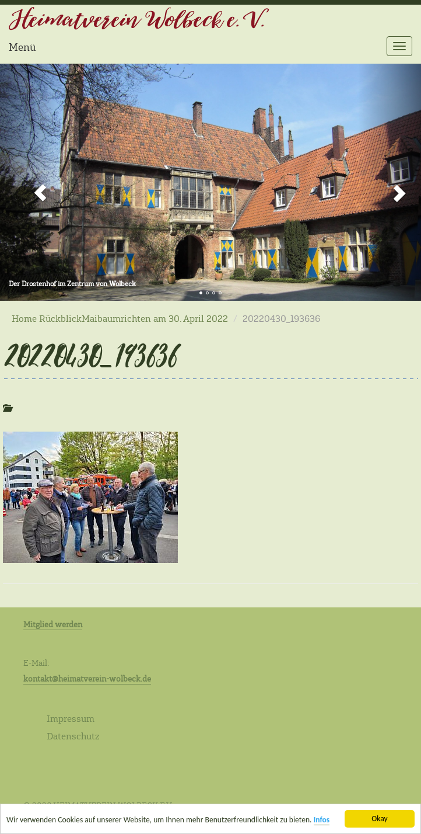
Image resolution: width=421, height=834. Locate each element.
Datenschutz (73, 736)
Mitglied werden (52, 624)
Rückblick (60, 318)
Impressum (70, 719)
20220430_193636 (89, 355)
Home (24, 318)
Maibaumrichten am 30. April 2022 (155, 318)
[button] (31, 182)
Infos (322, 820)
